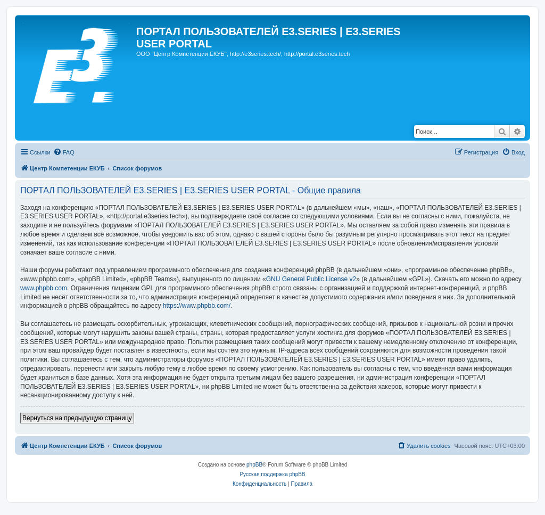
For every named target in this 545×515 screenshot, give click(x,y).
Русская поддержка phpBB (272, 474)
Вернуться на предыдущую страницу (77, 418)
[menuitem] (64, 152)
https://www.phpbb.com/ (196, 305)
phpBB (254, 465)
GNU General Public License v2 (311, 279)
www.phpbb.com (43, 288)
